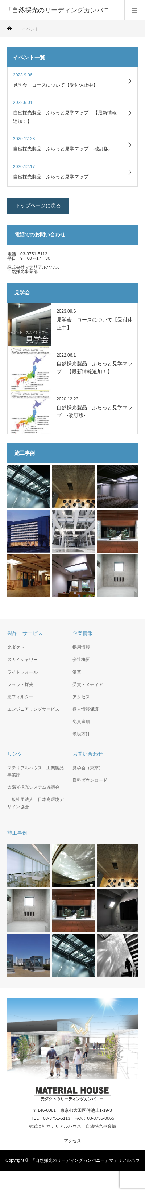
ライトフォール (22, 672)
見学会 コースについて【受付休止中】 (95, 324)
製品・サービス (25, 633)
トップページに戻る (38, 205)
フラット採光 (20, 684)
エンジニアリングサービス (33, 709)
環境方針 (81, 733)
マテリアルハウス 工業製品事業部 (35, 771)
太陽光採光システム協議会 (33, 787)
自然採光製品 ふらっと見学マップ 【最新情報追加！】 (95, 367)
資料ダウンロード (89, 780)
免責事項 (81, 721)
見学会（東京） (87, 767)
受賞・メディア (87, 684)
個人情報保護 (85, 709)
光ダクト (16, 647)
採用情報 (81, 647)
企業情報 (82, 633)
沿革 (76, 672)
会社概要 (81, 659)
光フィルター (20, 696)
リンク (14, 754)
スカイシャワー (22, 659)
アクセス (81, 696)
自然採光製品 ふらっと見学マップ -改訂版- (95, 411)
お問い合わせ (87, 754)
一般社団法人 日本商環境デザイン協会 (35, 803)
